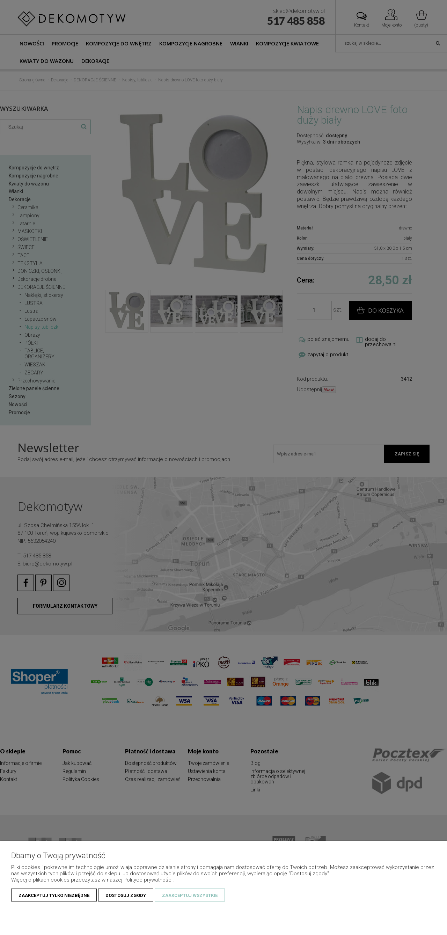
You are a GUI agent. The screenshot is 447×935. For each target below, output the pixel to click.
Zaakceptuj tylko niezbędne (54, 895)
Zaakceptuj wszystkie (190, 895)
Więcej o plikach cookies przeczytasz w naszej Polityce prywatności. (92, 880)
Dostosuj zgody (125, 895)
